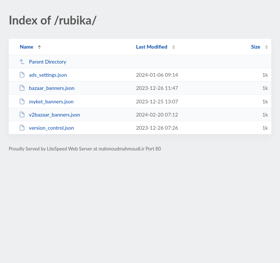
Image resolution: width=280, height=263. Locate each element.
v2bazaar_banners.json (49, 114)
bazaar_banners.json (46, 88)
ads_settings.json (43, 75)
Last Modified (151, 46)
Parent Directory (42, 61)
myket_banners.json (46, 101)
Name (26, 46)
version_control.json (46, 128)
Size (255, 46)
